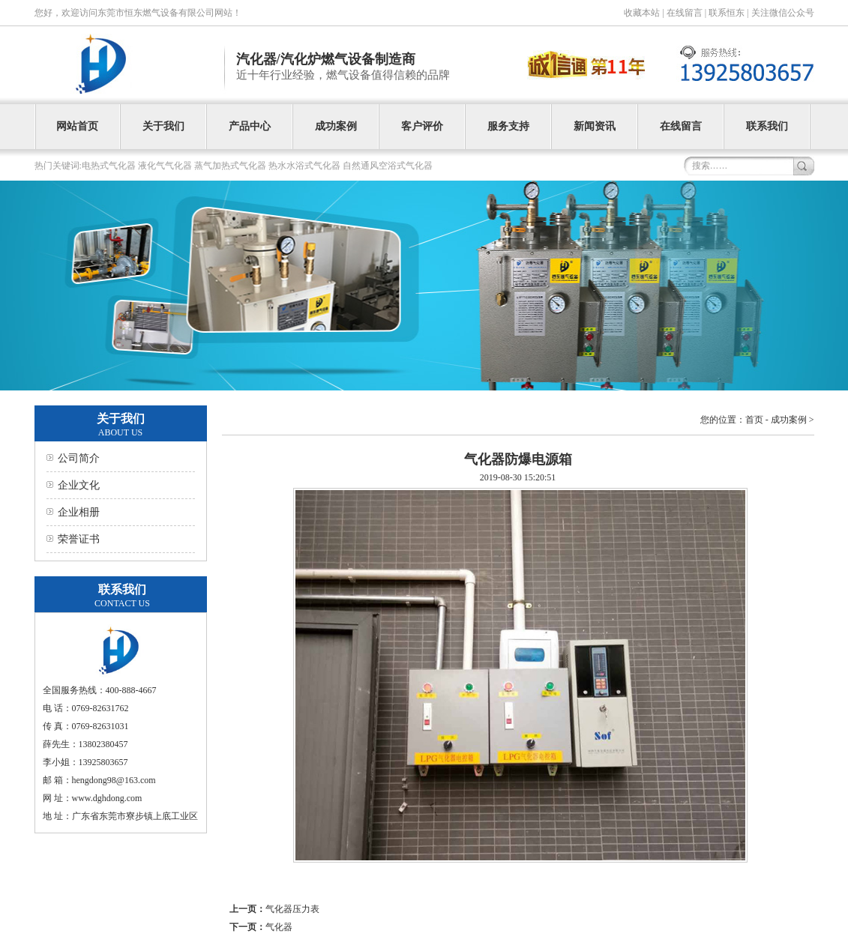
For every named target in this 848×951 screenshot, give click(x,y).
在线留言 (685, 12)
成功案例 (336, 126)
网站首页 (77, 126)
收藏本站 (642, 12)
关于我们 (163, 126)
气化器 (278, 927)
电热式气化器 (109, 165)
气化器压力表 (292, 909)
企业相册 (79, 512)
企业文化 (79, 485)
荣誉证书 (79, 539)
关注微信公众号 (782, 12)
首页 (754, 419)
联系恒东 (727, 12)
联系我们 (767, 126)
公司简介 (79, 458)
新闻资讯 (595, 126)
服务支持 (508, 126)
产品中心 (250, 126)
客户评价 (422, 126)
